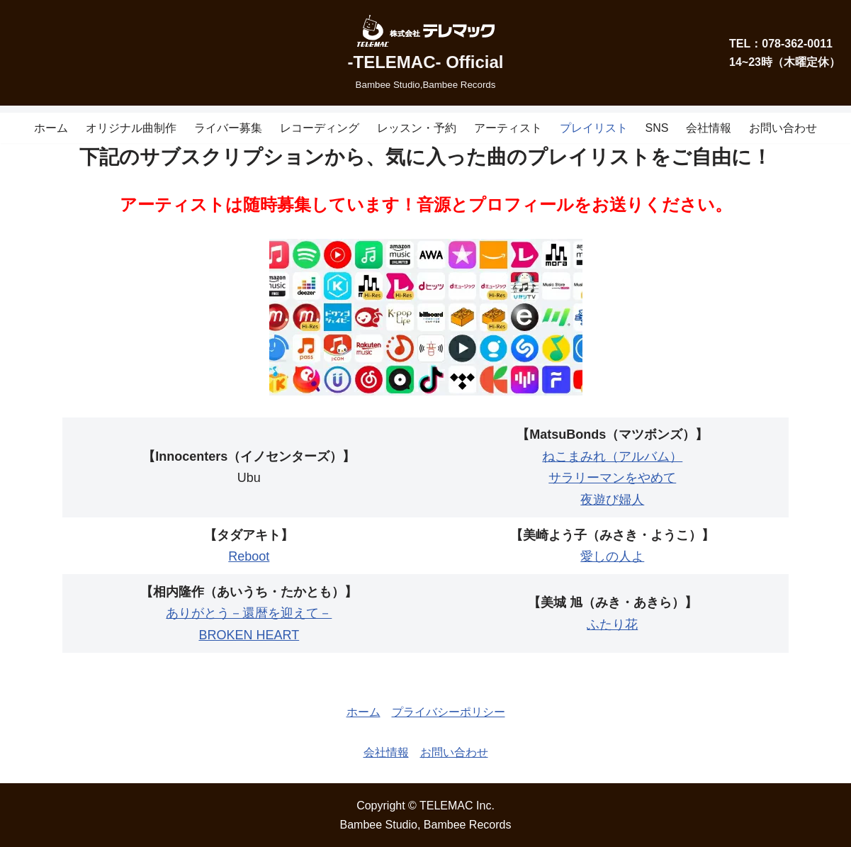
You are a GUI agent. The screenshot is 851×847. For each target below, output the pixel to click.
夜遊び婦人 (612, 500)
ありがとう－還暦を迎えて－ (249, 613)
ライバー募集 (228, 128)
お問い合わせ (783, 128)
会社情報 (708, 128)
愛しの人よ (612, 556)
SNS (657, 128)
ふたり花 (612, 624)
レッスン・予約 (416, 128)
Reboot (248, 556)
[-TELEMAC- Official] (426, 53)
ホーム (51, 128)
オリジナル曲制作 (131, 128)
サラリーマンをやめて (612, 478)
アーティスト (508, 128)
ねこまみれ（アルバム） (612, 456)
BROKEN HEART (248, 635)
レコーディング (319, 128)
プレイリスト (594, 128)
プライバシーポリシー (448, 712)
